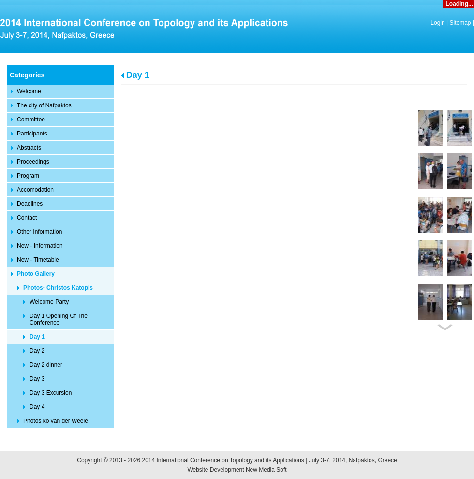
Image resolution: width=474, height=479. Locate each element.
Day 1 (137, 75)
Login (437, 22)
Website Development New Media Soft (236, 469)
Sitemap (460, 22)
